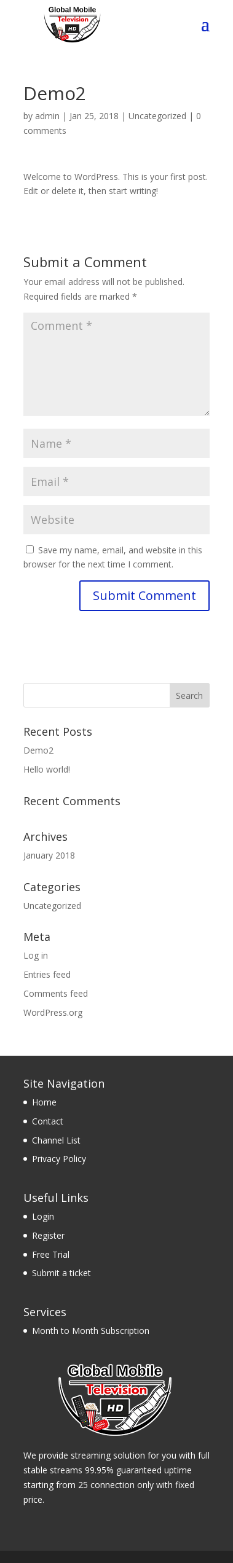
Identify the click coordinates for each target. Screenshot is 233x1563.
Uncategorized (157, 116)
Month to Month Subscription (90, 1330)
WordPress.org (52, 1012)
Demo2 (38, 750)
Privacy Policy (59, 1158)
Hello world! (46, 769)
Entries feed (47, 974)
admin (47, 116)
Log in (35, 955)
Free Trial (50, 1254)
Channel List (56, 1140)
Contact (47, 1121)
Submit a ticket (61, 1273)
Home (44, 1102)
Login (43, 1216)
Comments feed (55, 993)
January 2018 (49, 855)
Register (48, 1235)
